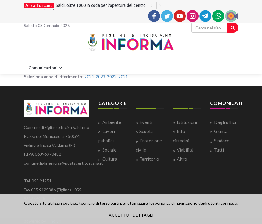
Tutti (219, 149)
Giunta (220, 131)
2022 (112, 76)
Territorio (149, 159)
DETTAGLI (143, 214)
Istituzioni (187, 122)
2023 (100, 76)
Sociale (109, 149)
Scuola (146, 131)
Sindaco (222, 140)
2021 (123, 76)
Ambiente (111, 122)
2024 (89, 76)
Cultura (109, 159)
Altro (182, 159)
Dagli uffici (225, 122)
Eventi (145, 122)
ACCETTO (119, 214)
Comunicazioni (45, 68)
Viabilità (185, 149)
